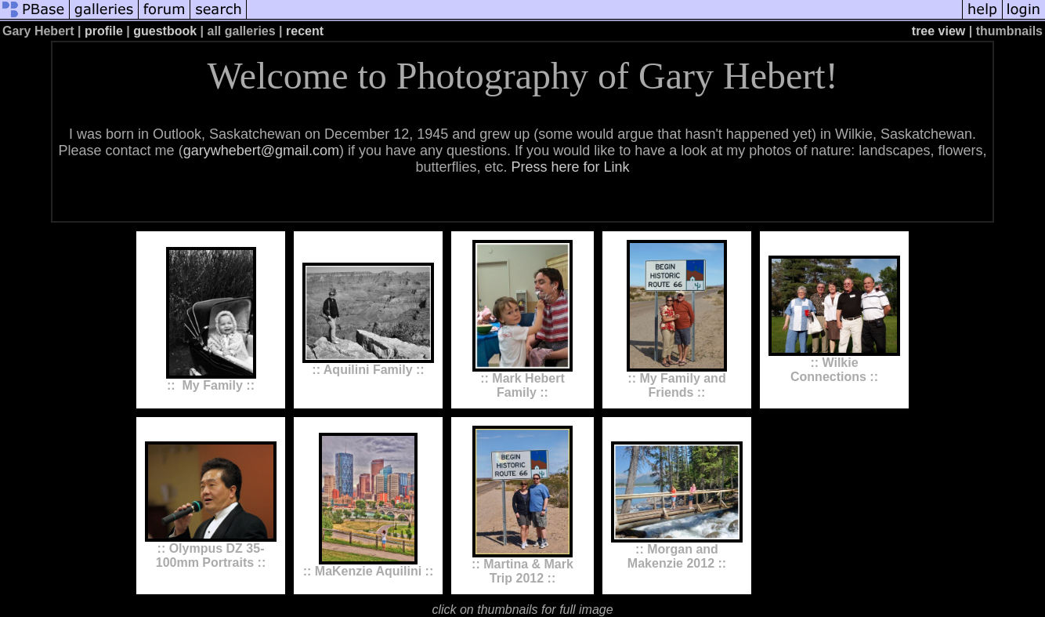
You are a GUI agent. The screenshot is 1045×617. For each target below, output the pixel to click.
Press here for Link (570, 167)
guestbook (165, 31)
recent (305, 31)
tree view (938, 31)
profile (104, 31)
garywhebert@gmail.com (261, 150)
